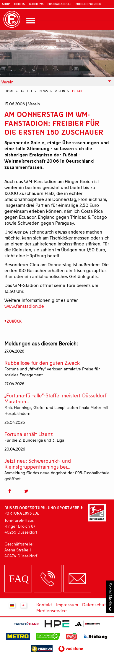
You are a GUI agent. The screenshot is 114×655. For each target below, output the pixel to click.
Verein (7, 81)
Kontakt (44, 604)
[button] (11, 491)
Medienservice (51, 610)
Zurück (14, 321)
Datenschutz (95, 604)
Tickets (19, 4)
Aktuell (26, 91)
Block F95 (36, 4)
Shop (6, 4)
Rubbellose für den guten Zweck (42, 363)
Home (9, 91)
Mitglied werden (88, 4)
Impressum (67, 604)
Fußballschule (59, 4)
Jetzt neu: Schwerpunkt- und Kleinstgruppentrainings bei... (37, 464)
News (44, 91)
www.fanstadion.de (24, 306)
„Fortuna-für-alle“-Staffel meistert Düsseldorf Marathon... (55, 398)
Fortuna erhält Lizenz (28, 434)
